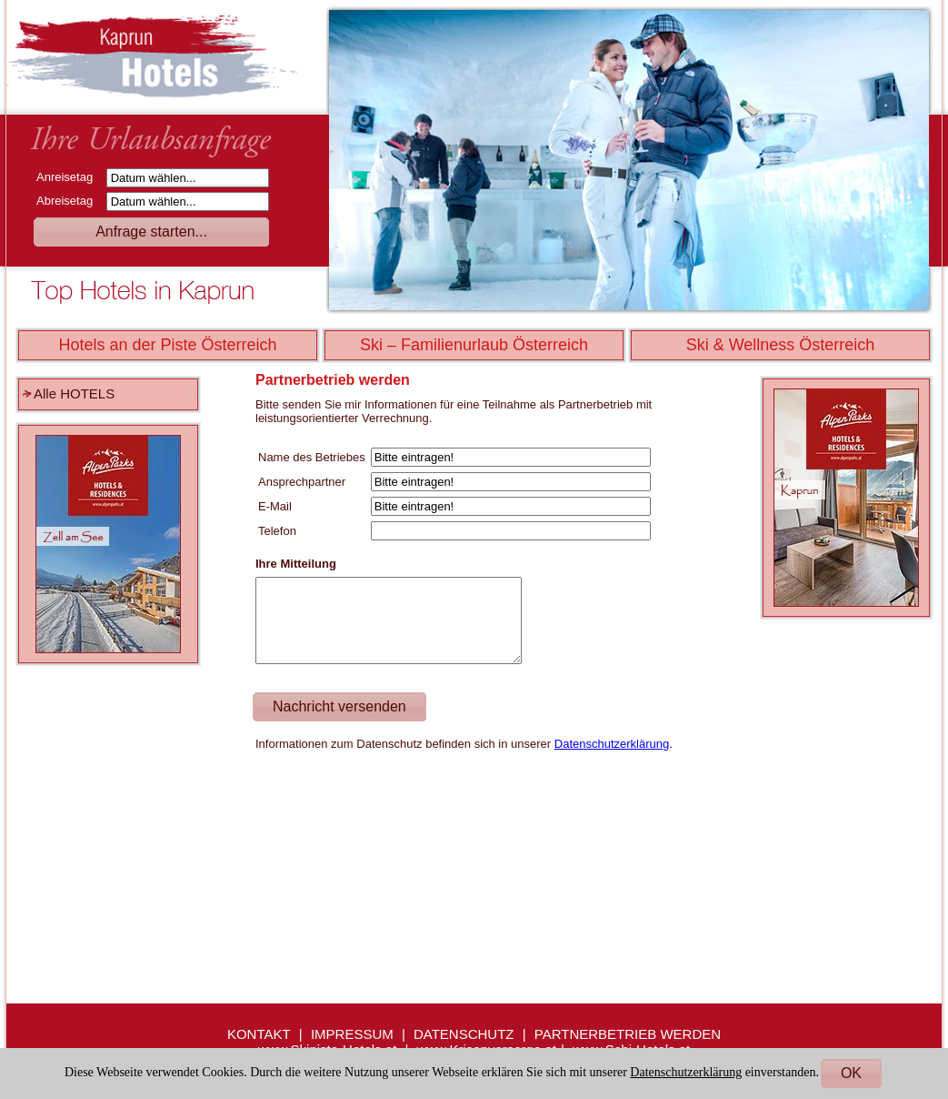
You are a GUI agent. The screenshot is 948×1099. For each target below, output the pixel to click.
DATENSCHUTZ (464, 1034)
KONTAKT (259, 1034)
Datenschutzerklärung (611, 744)
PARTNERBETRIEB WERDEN (627, 1034)
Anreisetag (69, 177)
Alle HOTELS (74, 393)
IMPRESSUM (352, 1034)
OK (851, 1073)
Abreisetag (69, 200)
